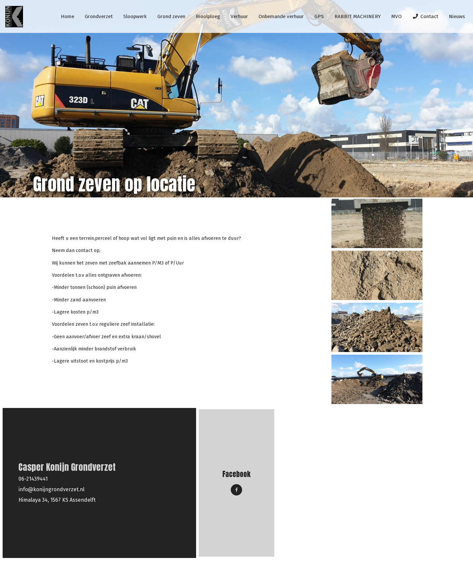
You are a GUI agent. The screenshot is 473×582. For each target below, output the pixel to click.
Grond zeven (86, 216)
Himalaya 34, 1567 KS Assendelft (57, 500)
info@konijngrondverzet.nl (51, 489)
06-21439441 (33, 479)
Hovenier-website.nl (435, 570)
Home (57, 216)
